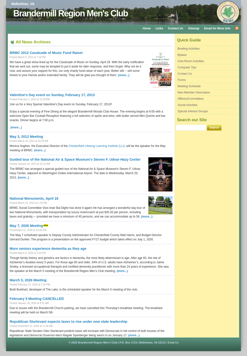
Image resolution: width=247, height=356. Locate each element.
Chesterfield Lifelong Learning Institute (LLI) (97, 146)
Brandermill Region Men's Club (70, 13)
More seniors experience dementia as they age (48, 249)
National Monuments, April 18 (34, 198)
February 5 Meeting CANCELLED (37, 299)
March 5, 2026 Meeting (28, 280)
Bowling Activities (189, 48)
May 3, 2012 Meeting (26, 136)
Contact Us (175, 28)
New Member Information (194, 92)
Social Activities (188, 105)
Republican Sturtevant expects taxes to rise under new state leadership (68, 321)
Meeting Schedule (189, 86)
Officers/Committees (191, 98)
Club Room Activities (191, 61)
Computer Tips (187, 67)
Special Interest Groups (193, 111)
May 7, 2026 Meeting (26, 226)
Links (159, 28)
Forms (182, 80)
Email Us (173, 342)
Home (147, 28)
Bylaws (182, 55)
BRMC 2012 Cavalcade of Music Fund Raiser (46, 53)
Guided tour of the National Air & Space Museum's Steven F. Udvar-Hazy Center (75, 159)
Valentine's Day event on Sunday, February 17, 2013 (52, 95)
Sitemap (193, 28)
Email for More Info (217, 28)
